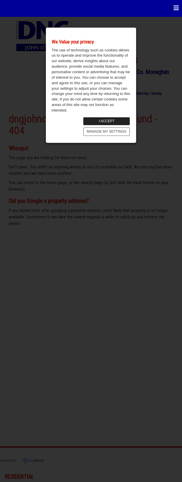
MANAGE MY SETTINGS (106, 132)
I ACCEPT (107, 121)
